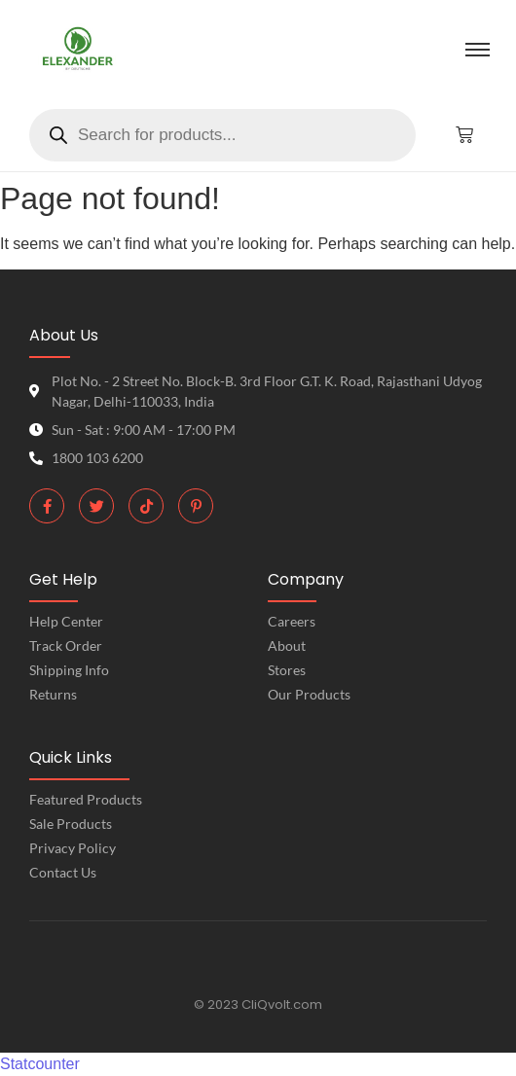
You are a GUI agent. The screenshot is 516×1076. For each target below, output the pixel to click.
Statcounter (40, 1064)
